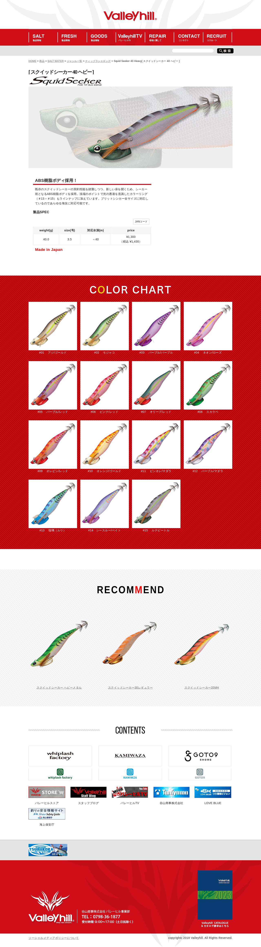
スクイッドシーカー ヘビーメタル (59, 687)
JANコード (141, 221)
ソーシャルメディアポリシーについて (54, 937)
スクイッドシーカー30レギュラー (130, 687)
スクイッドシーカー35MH (201, 687)
